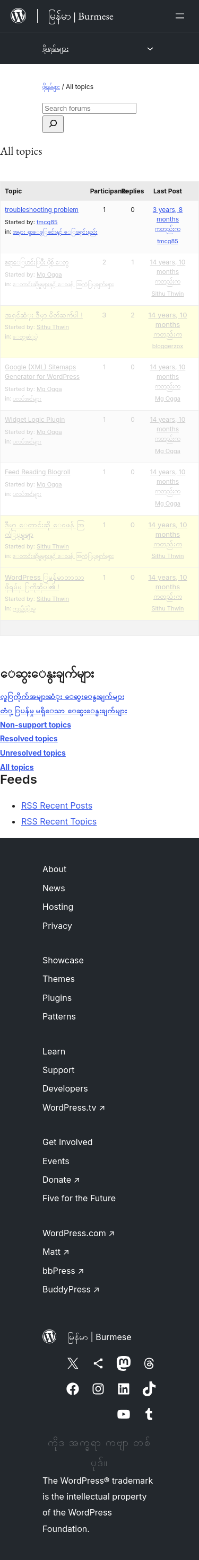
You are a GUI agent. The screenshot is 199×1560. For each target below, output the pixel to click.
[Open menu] (182, 16)
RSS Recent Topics (59, 821)
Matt (56, 1251)
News (53, 888)
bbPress (63, 1270)
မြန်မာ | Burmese (99, 1337)
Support (58, 1070)
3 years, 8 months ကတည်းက (168, 219)
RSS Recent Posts (56, 805)
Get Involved (67, 1142)
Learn (53, 1051)
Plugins (57, 997)
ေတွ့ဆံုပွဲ (25, 336)
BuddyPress (71, 1289)
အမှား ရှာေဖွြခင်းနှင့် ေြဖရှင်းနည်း (55, 231)
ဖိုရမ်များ (55, 47)
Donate (61, 1179)
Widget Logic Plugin (35, 419)
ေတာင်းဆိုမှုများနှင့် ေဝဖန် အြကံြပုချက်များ (63, 284)
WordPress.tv (73, 1107)
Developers (65, 1088)
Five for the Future (79, 1198)
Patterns (59, 1016)
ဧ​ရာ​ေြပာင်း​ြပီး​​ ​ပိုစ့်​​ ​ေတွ (36, 262)
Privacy (57, 925)
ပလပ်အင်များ (27, 398)
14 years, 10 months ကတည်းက (168, 271)
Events (56, 1161)
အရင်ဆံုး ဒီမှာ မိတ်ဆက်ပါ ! (44, 315)
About (54, 869)
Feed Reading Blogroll (37, 472)
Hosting (57, 906)
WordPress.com (78, 1233)
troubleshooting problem (42, 210)
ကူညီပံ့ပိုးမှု (24, 608)
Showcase (63, 960)
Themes (58, 978)
